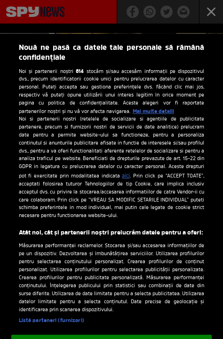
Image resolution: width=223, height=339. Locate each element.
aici (126, 176)
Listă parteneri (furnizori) (51, 320)
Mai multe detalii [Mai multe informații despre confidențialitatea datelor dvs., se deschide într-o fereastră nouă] (153, 111)
